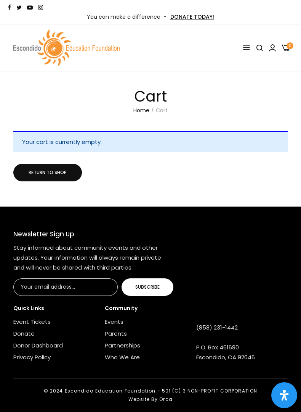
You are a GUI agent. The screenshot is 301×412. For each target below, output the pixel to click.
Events (114, 322)
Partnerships (122, 345)
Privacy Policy (32, 357)
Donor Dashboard (38, 345)
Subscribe (147, 287)
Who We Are (122, 357)
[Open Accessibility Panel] (284, 395)
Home (141, 110)
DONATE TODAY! (192, 17)
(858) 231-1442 (217, 327)
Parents (116, 334)
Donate (24, 334)
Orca (165, 399)
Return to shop (48, 172)
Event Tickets (32, 322)
